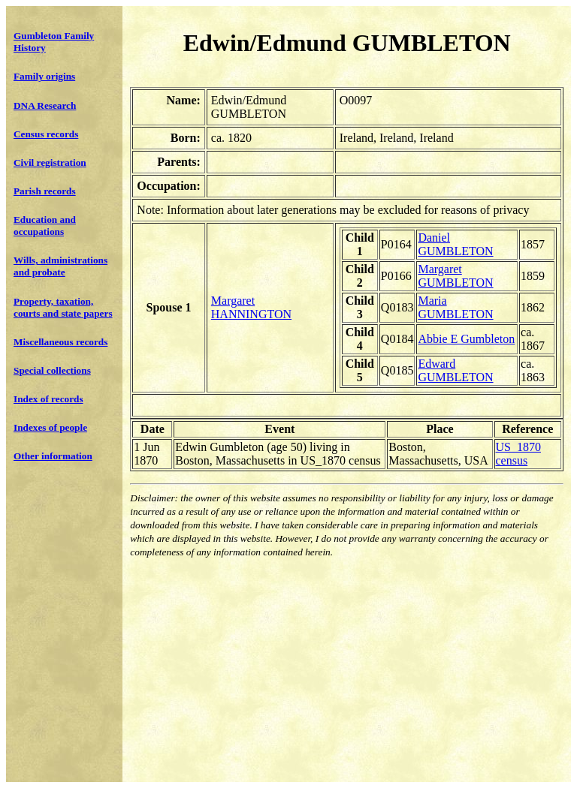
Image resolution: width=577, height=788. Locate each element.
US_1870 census (518, 454)
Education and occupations (45, 225)
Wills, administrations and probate (60, 266)
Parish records (45, 191)
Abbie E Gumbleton (466, 338)
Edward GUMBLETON (455, 370)
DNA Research (45, 105)
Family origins (44, 76)
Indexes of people (50, 427)
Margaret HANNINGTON (251, 307)
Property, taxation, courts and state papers (63, 307)
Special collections (52, 370)
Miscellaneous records (60, 341)
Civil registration (50, 162)
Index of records (48, 399)
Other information (53, 456)
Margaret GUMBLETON (455, 276)
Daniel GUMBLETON (455, 244)
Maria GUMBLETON (455, 307)
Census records (46, 134)
